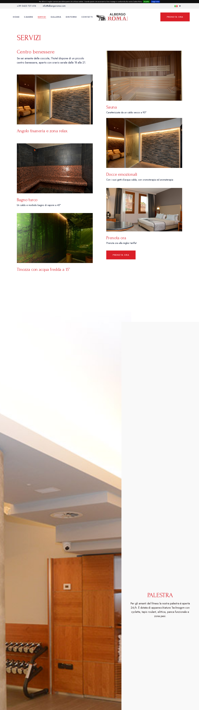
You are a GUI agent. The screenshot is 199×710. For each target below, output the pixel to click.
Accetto (146, 1)
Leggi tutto (155, 1)
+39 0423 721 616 (26, 6)
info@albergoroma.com (54, 6)
